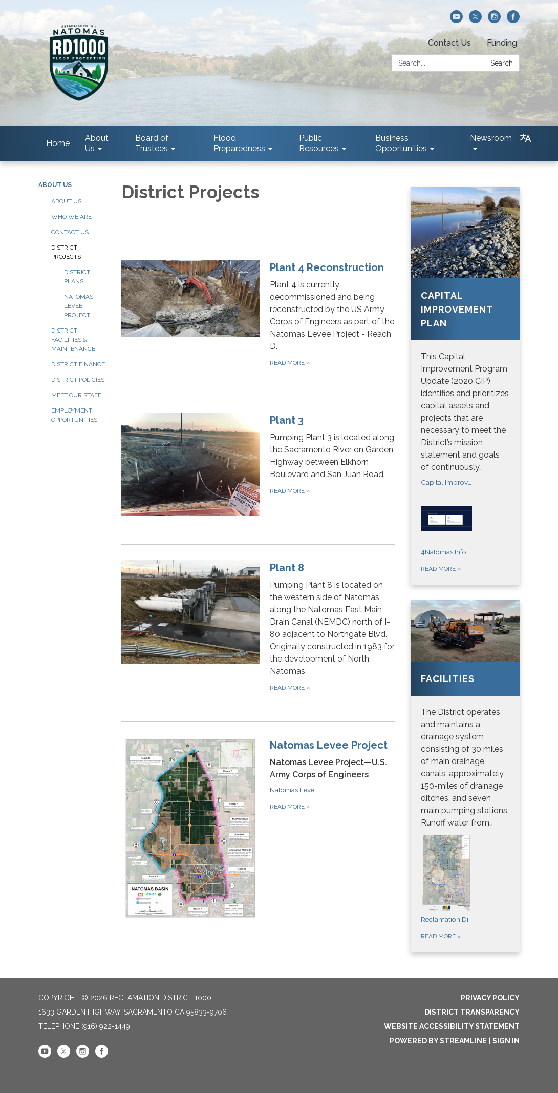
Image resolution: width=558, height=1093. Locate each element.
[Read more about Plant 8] (258, 626)
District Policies (77, 379)
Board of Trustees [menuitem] (151, 143)
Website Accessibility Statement (452, 1026)
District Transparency (472, 1012)
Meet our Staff (76, 395)
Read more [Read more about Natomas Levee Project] (290, 806)
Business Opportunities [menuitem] (401, 143)
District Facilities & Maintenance (73, 340)
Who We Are (71, 216)
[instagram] (494, 20)
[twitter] (475, 20)
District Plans (77, 277)
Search (501, 63)
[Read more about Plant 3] (258, 464)
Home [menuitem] (58, 143)
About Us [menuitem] (97, 143)
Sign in (506, 1041)
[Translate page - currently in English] (526, 138)
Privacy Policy (490, 998)
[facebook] (513, 20)
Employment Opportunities (74, 415)
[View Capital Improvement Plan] (465, 330)
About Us (55, 185)
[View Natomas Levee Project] (333, 759)
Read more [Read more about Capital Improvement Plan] (441, 568)
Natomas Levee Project (78, 306)
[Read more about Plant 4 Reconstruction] (258, 314)
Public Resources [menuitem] (319, 143)
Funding (502, 43)
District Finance (78, 364)
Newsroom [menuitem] (491, 138)
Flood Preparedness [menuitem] (239, 143)
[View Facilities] (465, 714)
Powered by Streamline (438, 1041)
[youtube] (456, 20)
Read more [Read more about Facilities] (441, 936)
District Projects (66, 252)
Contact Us (449, 43)
